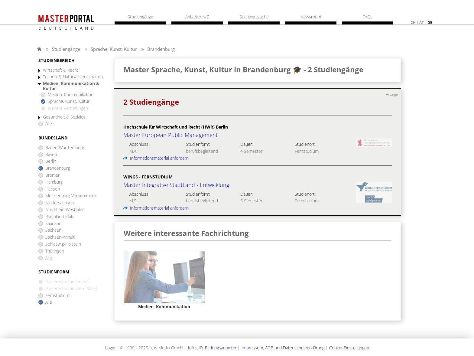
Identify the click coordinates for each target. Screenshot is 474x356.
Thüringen (54, 251)
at (421, 22)
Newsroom (310, 17)
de (429, 22)
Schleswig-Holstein (63, 244)
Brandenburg (161, 49)
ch (413, 22)
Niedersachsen (59, 202)
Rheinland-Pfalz (59, 216)
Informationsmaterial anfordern (156, 158)
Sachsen (53, 230)
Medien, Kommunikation (70, 94)
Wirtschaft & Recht (60, 70)
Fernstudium (57, 295)
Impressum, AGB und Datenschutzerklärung (283, 348)
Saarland (53, 223)
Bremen (52, 175)
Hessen (52, 189)
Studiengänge (66, 49)
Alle (48, 123)
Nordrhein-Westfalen (65, 209)
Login (110, 348)
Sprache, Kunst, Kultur (114, 49)
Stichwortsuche (254, 17)
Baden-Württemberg (64, 147)
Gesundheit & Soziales (64, 117)
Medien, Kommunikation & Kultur (71, 86)
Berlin (50, 161)
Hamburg (54, 182)
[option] (164, 280)
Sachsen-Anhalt (60, 237)
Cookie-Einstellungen (349, 348)
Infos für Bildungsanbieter (212, 348)
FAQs (368, 17)
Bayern (51, 154)
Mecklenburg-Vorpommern (70, 195)
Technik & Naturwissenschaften (73, 77)
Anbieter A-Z (197, 17)
